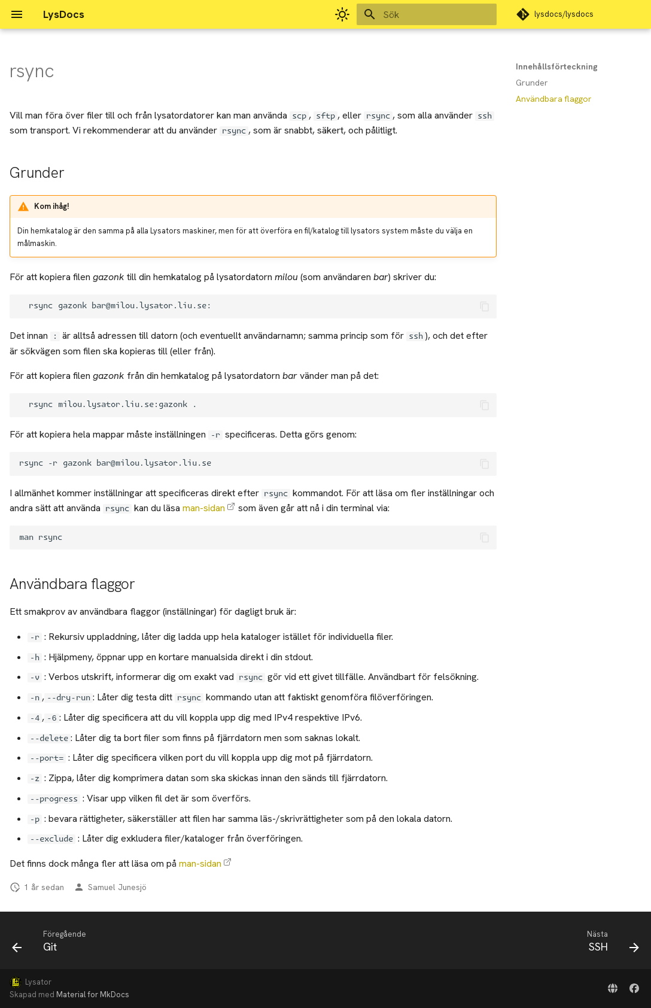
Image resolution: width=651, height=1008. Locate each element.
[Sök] (427, 14)
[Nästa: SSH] (609, 944)
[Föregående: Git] (52, 944)
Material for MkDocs (92, 994)
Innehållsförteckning (557, 66)
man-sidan (203, 508)
